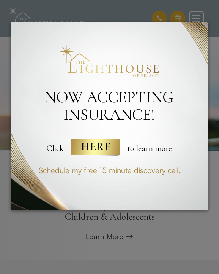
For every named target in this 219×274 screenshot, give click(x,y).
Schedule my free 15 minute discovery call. (109, 170)
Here (95, 148)
